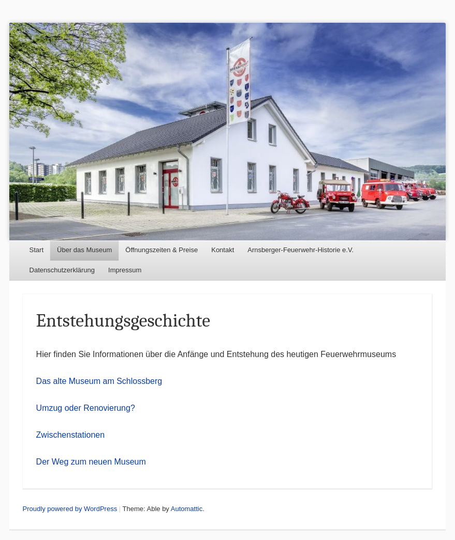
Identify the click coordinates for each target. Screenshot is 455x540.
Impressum (124, 270)
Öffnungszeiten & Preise (161, 250)
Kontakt (222, 250)
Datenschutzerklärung (62, 270)
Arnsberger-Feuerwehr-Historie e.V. (300, 250)
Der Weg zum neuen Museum (91, 461)
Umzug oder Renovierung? (85, 408)
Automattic (186, 509)
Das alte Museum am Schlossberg (99, 381)
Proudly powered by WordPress (70, 509)
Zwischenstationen (70, 434)
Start (36, 250)
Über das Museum (84, 250)
